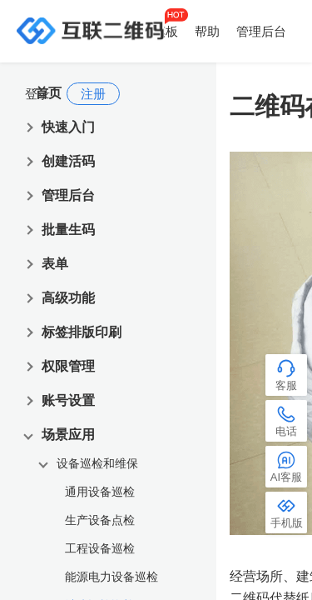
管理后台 (261, 31)
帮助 (207, 31)
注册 (93, 94)
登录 (37, 94)
